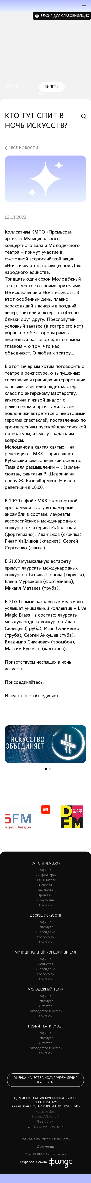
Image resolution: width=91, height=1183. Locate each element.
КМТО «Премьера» (45, 863)
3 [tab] (44, 94)
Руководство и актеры (45, 1011)
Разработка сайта (33, 1162)
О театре (45, 1006)
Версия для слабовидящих (65, 16)
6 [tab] (59, 94)
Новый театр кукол (45, 1026)
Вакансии (45, 890)
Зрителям (45, 895)
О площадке (45, 932)
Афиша (45, 870)
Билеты (52, 87)
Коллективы (45, 937)
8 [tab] (68, 94)
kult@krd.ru (45, 1112)
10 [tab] (78, 94)
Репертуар (46, 927)
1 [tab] (35, 94)
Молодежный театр (45, 989)
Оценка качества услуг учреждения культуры (45, 1080)
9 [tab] (73, 94)
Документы (45, 900)
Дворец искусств (45, 916)
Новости (45, 885)
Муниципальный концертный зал (45, 953)
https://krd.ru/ (45, 1117)
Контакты (45, 905)
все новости (24, 148)
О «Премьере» (45, 875)
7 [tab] (63, 94)
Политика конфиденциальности (45, 1139)
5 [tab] (54, 94)
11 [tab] (82, 94)
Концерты (45, 964)
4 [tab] (49, 94)
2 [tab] (39, 94)
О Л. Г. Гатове (45, 880)
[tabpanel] (45, 57)
